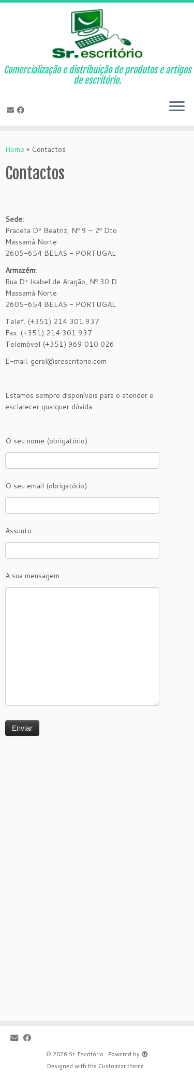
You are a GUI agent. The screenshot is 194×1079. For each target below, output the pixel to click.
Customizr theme (121, 1066)
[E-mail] (12, 110)
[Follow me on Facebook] (22, 110)
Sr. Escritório (86, 1054)
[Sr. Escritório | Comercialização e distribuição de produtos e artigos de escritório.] (97, 33)
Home (14, 149)
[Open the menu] (177, 107)
